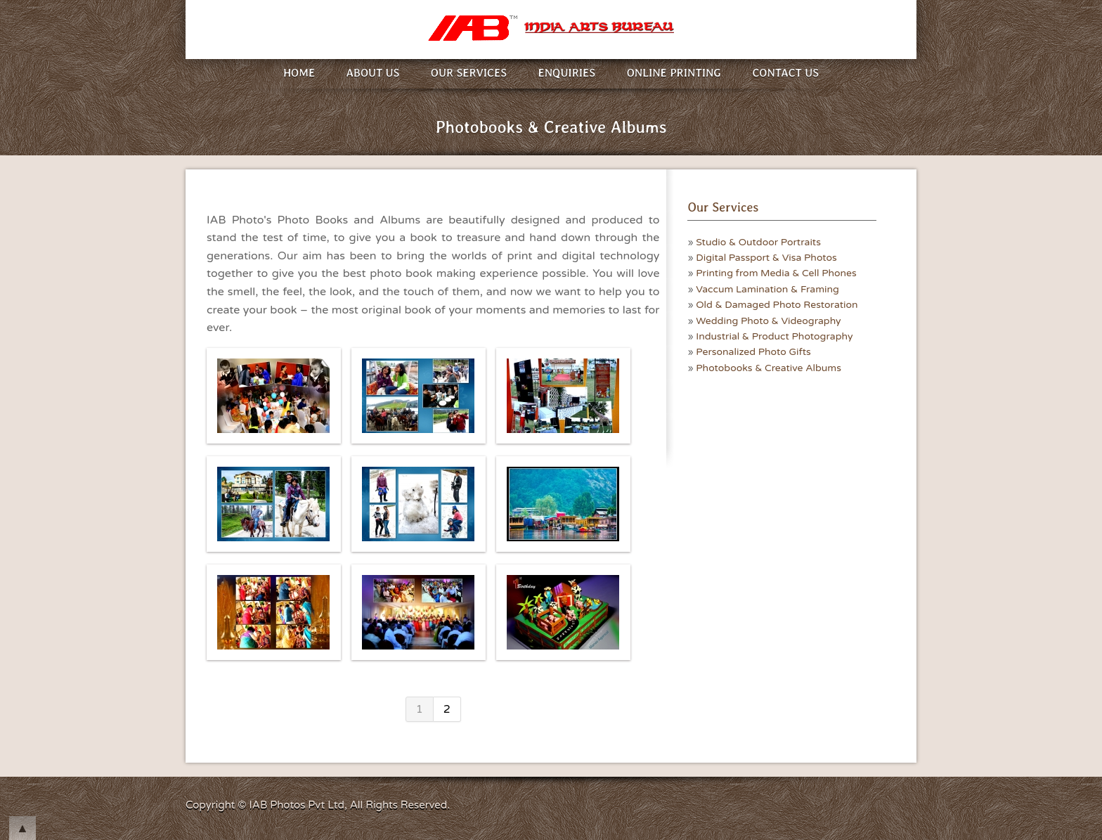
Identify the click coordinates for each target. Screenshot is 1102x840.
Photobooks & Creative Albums (768, 368)
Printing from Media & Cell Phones (776, 273)
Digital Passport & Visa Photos (766, 258)
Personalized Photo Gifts (753, 352)
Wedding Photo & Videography (768, 321)
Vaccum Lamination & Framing (767, 289)
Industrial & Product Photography (774, 336)
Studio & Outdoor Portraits (758, 242)
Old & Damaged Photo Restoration (776, 305)
